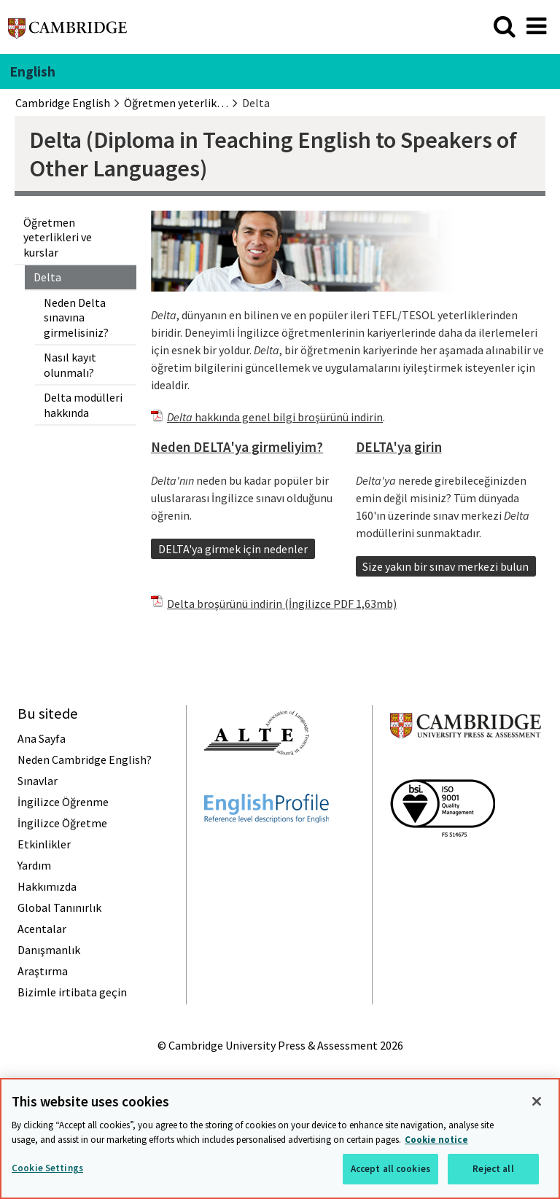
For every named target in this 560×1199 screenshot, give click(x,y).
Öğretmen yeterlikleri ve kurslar (57, 237)
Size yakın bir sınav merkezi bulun (445, 566)
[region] (280, 1138)
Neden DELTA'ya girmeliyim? (237, 447)
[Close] (537, 1101)
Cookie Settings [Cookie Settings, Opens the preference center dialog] (47, 1168)
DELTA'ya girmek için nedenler (233, 549)
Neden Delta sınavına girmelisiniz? (76, 317)
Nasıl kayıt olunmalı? (70, 364)
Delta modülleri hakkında (83, 404)
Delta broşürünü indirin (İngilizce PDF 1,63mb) (282, 603)
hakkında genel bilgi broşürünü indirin (275, 417)
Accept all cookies (390, 1169)
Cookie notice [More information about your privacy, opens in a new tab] (436, 1139)
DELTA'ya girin (399, 447)
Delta (47, 277)
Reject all (492, 1169)
